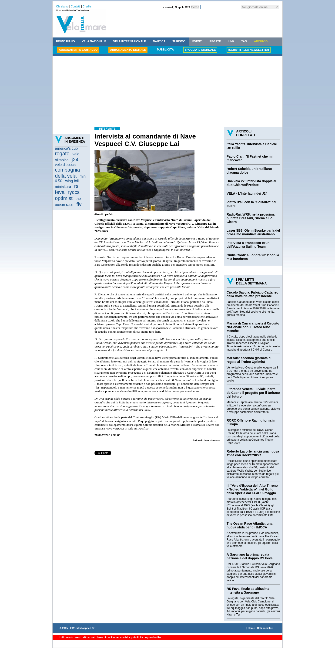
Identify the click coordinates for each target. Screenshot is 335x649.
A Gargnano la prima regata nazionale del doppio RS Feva (250, 556)
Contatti (75, 6)
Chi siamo (62, 6)
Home (251, 628)
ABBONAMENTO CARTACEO (78, 49)
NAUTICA (159, 41)
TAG (244, 41)
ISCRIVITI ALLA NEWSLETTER (248, 49)
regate (62, 153)
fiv (79, 204)
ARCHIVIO (261, 41)
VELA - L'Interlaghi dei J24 (247, 193)
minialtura (63, 187)
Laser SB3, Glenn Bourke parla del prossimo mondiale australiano (253, 232)
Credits (87, 6)
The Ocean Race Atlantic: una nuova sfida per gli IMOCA (249, 525)
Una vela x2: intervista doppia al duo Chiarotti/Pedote (251, 183)
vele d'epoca (65, 165)
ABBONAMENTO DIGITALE (128, 49)
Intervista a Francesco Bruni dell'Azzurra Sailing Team (248, 244)
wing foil (72, 181)
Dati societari (265, 628)
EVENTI (197, 41)
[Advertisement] (167, 92)
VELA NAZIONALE (94, 41)
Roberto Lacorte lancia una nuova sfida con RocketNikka (253, 453)
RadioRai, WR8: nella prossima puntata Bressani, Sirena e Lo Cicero (251, 218)
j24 (75, 159)
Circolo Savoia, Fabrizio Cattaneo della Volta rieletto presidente (252, 294)
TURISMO (178, 41)
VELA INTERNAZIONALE (129, 41)
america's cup (66, 148)
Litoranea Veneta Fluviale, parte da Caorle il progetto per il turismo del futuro (253, 392)
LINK (231, 41)
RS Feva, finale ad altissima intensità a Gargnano (248, 590)
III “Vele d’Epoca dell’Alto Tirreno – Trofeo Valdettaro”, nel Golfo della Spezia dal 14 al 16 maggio (252, 489)
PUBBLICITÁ (165, 49)
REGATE (215, 41)
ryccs (74, 192)
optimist (64, 198)
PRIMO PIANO (65, 41)
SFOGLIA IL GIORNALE (200, 49)
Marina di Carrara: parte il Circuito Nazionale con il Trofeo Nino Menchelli (253, 327)
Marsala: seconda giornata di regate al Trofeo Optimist (249, 360)
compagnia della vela (67, 173)
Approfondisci (153, 637)
